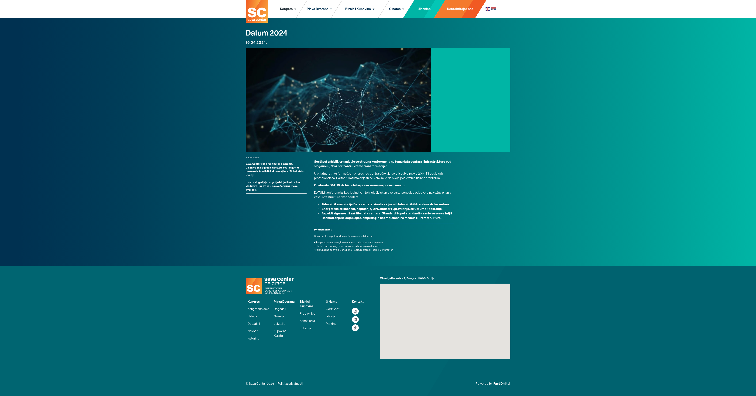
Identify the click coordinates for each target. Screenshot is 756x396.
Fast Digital (501, 383)
